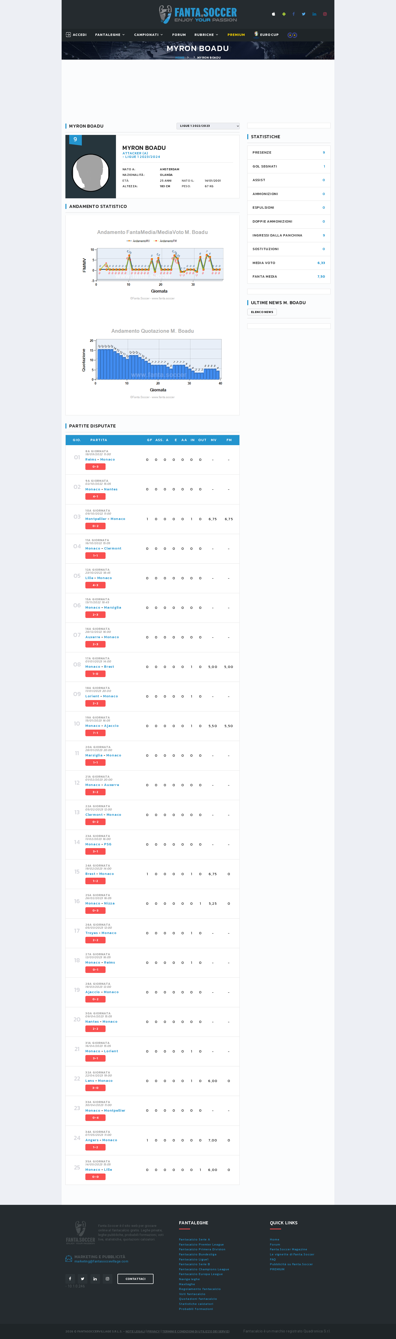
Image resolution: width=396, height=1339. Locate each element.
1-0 (95, 674)
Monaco (107, 459)
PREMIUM (277, 1269)
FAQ (273, 1259)
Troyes (91, 933)
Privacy (153, 1331)
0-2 (95, 526)
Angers (91, 1140)
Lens (89, 1080)
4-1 (95, 496)
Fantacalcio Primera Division (202, 1249)
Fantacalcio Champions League (204, 1269)
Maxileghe (187, 1284)
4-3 (95, 585)
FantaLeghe (108, 35)
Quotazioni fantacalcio (198, 1299)
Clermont (112, 548)
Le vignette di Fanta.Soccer (292, 1254)
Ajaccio (111, 725)
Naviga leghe (189, 1279)
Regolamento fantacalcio (200, 1289)
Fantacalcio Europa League (201, 1274)
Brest (109, 666)
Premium (236, 35)
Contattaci (135, 1279)
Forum (179, 35)
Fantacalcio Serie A (194, 1239)
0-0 (95, 1177)
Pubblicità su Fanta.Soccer (291, 1264)
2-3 (95, 614)
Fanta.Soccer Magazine (288, 1249)
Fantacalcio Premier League (201, 1244)
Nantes (110, 489)
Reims (90, 459)
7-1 (95, 733)
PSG (107, 844)
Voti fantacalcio (192, 1294)
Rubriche (204, 35)
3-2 (95, 792)
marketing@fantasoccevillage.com (101, 1261)
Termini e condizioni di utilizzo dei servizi (195, 1331)
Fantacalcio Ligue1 (194, 1259)
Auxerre (92, 637)
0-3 (95, 466)
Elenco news (262, 312)
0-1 (95, 969)
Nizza (109, 903)
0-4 (95, 1117)
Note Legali (135, 1331)
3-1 (95, 851)
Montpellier (96, 518)
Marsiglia (112, 607)
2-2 (95, 703)
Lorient (92, 696)
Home (179, 57)
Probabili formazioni (196, 1309)
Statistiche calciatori (196, 1304)
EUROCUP (266, 35)
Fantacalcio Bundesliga (198, 1254)
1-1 (95, 555)
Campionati (146, 35)
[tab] (159, 459)
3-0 (95, 1088)
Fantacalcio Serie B (194, 1264)
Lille (89, 578)
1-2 (95, 881)
